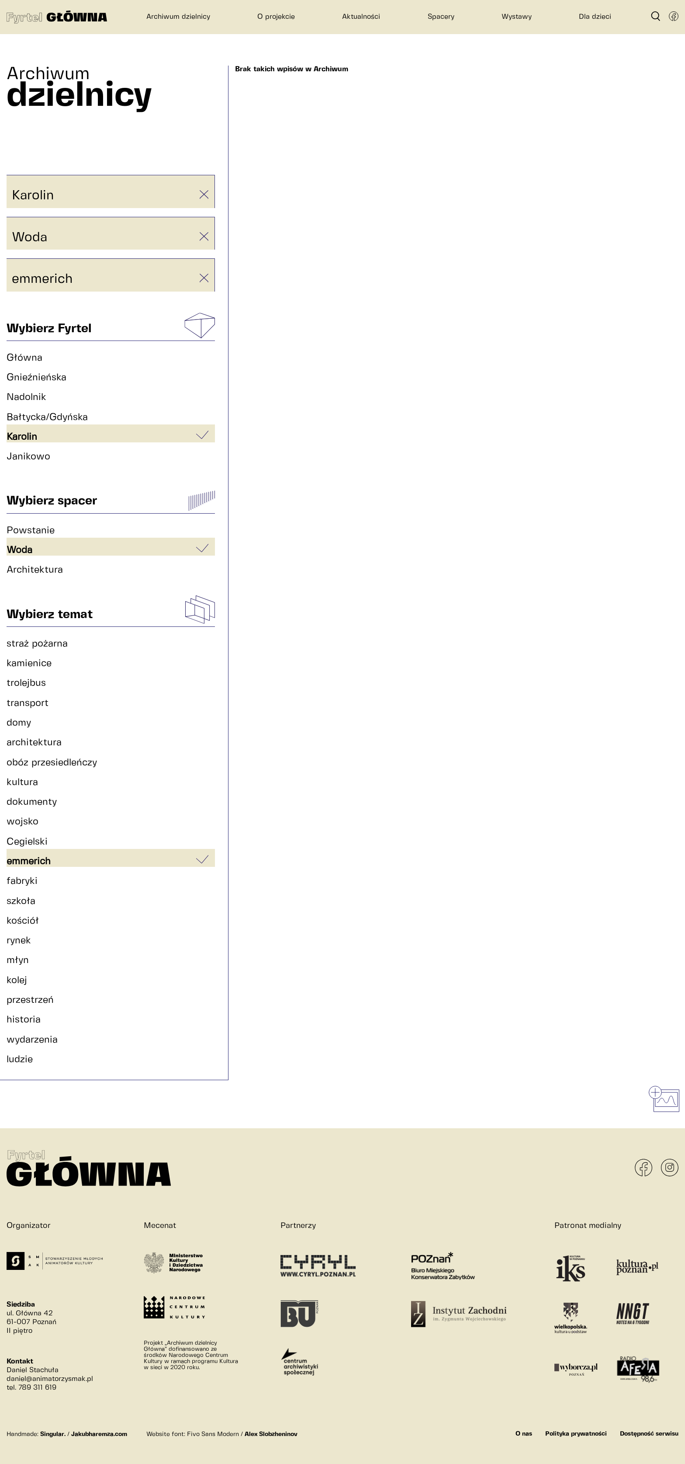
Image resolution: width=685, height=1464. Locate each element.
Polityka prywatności (576, 1434)
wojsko (22, 821)
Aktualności (361, 17)
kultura (22, 782)
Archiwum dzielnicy (178, 17)
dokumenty (32, 802)
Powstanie (31, 530)
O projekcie (276, 17)
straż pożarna (37, 643)
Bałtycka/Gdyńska (47, 417)
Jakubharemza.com (99, 1434)
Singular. (53, 1434)
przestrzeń (30, 1000)
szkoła (21, 901)
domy (19, 722)
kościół (23, 920)
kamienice (29, 663)
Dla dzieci (595, 17)
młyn (18, 960)
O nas (523, 1434)
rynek (19, 940)
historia (24, 1019)
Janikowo (28, 456)
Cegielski (27, 841)
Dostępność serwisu (649, 1434)
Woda (29, 237)
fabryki (22, 881)
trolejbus (26, 683)
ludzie (20, 1059)
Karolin (33, 195)
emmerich (42, 279)
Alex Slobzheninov (271, 1434)
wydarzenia (32, 1039)
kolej (17, 980)
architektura (34, 742)
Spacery (441, 17)
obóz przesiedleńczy (52, 762)
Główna (24, 357)
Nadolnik (26, 397)
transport (27, 703)
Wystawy (517, 17)
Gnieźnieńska (36, 377)
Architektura (35, 569)
